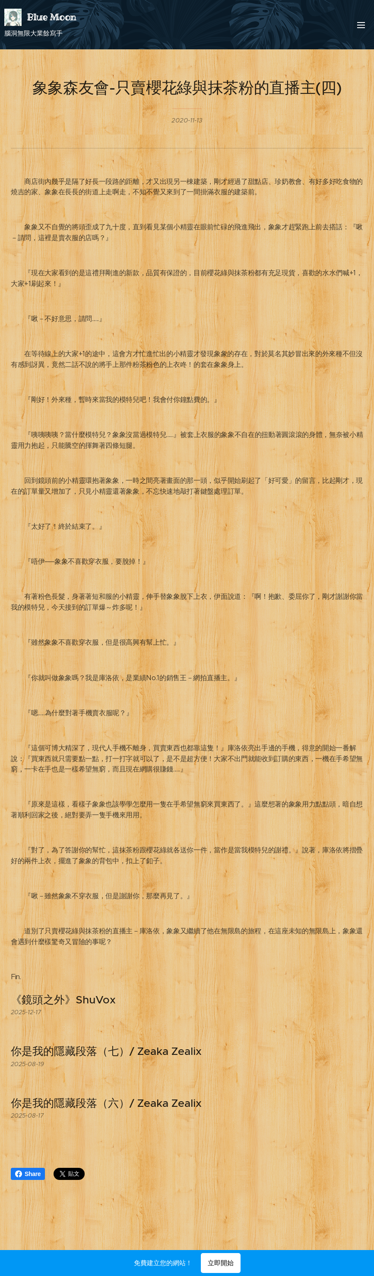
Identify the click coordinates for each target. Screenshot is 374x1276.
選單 (361, 25)
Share (28, 1173)
